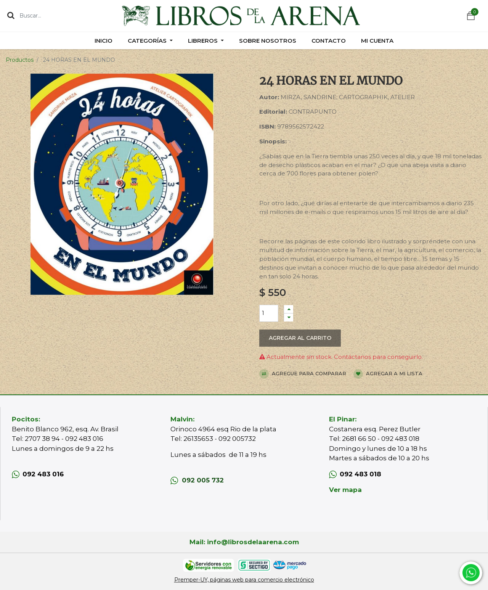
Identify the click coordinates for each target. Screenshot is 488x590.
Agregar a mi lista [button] (387, 374)
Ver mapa (345, 490)
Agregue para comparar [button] (302, 374)
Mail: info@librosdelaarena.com (244, 542)
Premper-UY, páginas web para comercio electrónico (244, 579)
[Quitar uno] (288, 317)
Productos (20, 59)
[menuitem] (103, 40)
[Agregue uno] (288, 309)
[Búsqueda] (10, 15)
